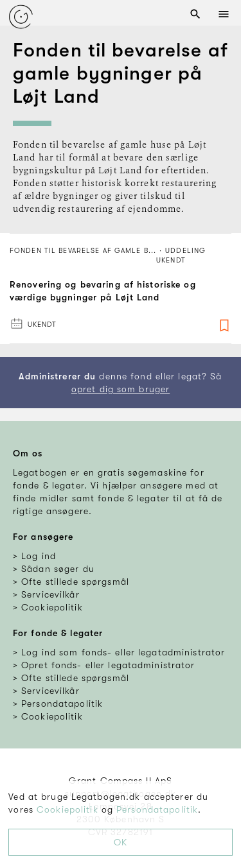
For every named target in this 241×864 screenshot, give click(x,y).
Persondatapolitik (157, 809)
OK (120, 842)
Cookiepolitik (67, 809)
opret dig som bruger (120, 389)
